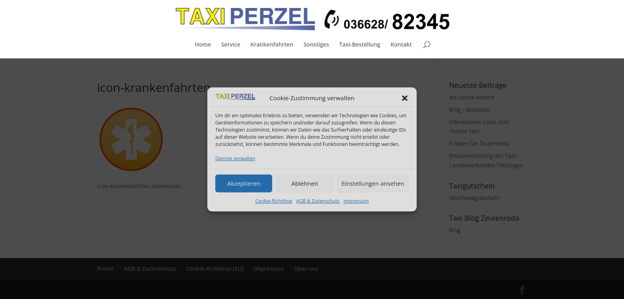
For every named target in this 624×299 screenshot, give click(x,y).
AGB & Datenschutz (317, 200)
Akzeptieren (243, 183)
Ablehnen (304, 183)
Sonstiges (316, 45)
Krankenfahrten (271, 45)
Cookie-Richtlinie (273, 200)
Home (203, 45)
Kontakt (401, 45)
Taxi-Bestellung (359, 45)
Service (230, 45)
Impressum (356, 200)
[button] (405, 98)
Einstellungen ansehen (372, 183)
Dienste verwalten (235, 158)
